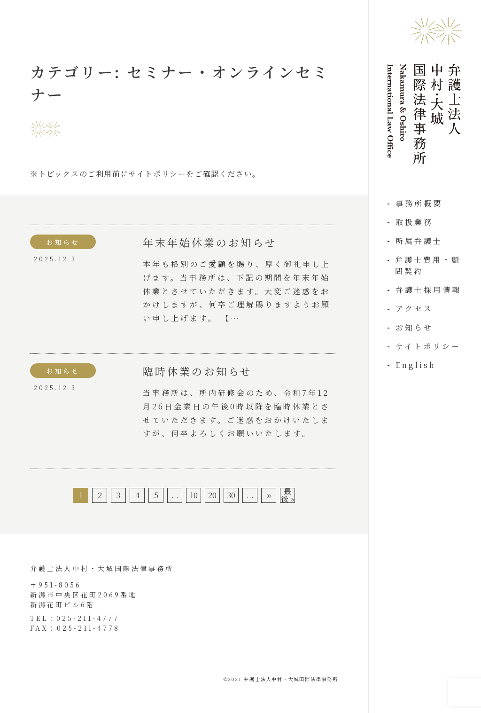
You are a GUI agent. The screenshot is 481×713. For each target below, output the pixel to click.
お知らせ (414, 327)
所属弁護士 (419, 240)
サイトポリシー (428, 346)
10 (194, 495)
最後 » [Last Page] (288, 495)
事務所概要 (419, 203)
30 (231, 495)
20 (212, 495)
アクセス (414, 308)
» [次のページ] (269, 495)
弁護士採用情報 (428, 289)
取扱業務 (414, 222)
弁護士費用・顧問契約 (428, 265)
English (416, 365)
